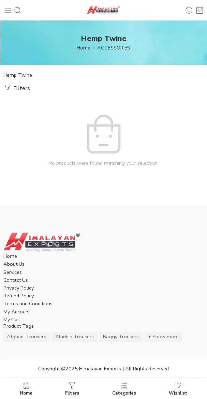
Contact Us (15, 280)
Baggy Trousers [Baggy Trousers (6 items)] (121, 336)
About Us (14, 264)
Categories (124, 389)
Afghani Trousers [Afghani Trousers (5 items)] (26, 336)
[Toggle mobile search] (17, 10)
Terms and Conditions (28, 303)
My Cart (12, 319)
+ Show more (163, 336)
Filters (16, 87)
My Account (16, 311)
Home (83, 47)
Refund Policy (18, 295)
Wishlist (178, 389)
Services (12, 272)
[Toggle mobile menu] (7, 10)
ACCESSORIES (113, 47)
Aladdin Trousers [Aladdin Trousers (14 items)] (74, 336)
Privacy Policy (18, 287)
